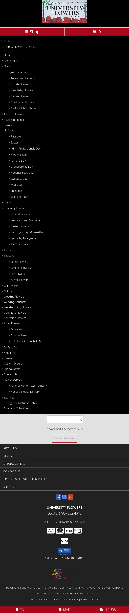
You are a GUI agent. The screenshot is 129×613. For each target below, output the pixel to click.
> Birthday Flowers (19, 84)
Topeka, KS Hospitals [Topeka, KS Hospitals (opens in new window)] (57, 587)
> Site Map (8, 398)
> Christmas (15, 191)
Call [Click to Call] (21, 609)
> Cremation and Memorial (24, 220)
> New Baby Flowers (20, 90)
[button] (64, 551)
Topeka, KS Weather (46, 593)
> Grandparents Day (20, 166)
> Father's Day (17, 160)
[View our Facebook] (58, 499)
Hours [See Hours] (107, 609)
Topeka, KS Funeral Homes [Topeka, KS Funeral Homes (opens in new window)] (23, 587)
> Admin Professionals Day (24, 148)
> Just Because (17, 72)
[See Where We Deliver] (64, 438)
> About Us (8, 353)
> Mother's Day (17, 154)
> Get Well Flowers (19, 96)
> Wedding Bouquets (14, 302)
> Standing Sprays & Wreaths (25, 232)
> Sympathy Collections (15, 408)
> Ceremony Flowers (14, 312)
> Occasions (9, 66)
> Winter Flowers (18, 280)
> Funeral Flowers (19, 214)
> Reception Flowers (14, 318)
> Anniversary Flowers (21, 78)
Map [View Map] (64, 609)
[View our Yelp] (70, 499)
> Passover (15, 136)
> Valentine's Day (18, 197)
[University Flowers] (64, 22)
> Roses (6, 203)
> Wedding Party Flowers (16, 307)
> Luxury (7, 125)
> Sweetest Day (17, 179)
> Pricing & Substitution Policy (19, 403)
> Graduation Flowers (21, 102)
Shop (32, 31)
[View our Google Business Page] (64, 499)
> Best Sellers (10, 61)
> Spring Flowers (18, 262)
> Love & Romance (13, 120)
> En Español (9, 347)
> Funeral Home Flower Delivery (27, 385)
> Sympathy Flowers (14, 208)
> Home (6, 55)
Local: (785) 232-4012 (64, 513)
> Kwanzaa (15, 185)
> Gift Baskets (10, 286)
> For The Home (18, 244)
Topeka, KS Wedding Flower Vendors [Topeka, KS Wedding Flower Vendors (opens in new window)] (98, 587)
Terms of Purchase (65, 599)
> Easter (13, 142)
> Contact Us (9, 374)
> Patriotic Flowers (13, 114)
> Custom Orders (12, 363)
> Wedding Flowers (13, 296)
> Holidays (8, 130)
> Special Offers (11, 369)
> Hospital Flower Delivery (23, 391)
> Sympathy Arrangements (24, 238)
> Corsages (15, 329)
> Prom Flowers (11, 323)
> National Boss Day (20, 172)
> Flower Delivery (12, 379)
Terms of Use (89, 599)
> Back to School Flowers (23, 108)
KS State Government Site (79, 593)
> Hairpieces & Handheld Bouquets (29, 341)
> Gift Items (8, 291)
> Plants (6, 250)
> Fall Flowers (16, 274)
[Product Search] (65, 419)
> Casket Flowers (18, 226)
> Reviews (8, 358)
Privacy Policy (40, 599)
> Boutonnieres (17, 335)
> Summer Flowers (19, 268)
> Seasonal (8, 256)
